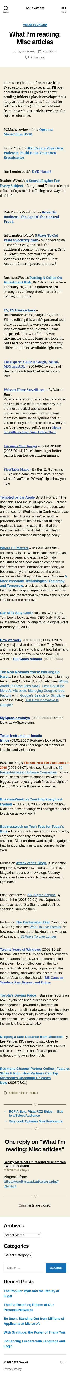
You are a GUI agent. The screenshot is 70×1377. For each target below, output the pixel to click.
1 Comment (38, 57)
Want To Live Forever (45, 927)
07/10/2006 (50, 51)
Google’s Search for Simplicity (42, 695)
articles (13, 1092)
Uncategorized (35, 24)
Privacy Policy (13, 1369)
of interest (32, 1092)
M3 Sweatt (35, 8)
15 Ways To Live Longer (38, 936)
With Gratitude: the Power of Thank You (34, 1332)
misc (21, 1092)
